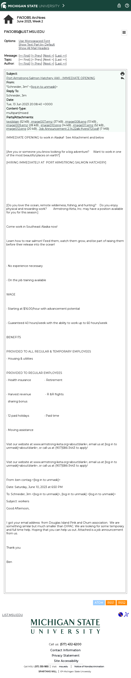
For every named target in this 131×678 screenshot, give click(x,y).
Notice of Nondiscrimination (89, 666)
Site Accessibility (66, 661)
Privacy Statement (66, 655)
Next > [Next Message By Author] (48, 63)
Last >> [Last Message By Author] (61, 63)
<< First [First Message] (24, 55)
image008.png (75, 121)
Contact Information (65, 650)
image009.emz (17, 125)
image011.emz (83, 125)
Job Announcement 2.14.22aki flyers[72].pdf (69, 129)
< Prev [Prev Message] (36, 55)
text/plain (12, 121)
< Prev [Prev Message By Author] (36, 63)
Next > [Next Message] (48, 55)
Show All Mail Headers (34, 48)
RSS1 (110, 602)
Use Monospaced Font (34, 41)
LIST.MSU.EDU (12, 615)
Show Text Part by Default (37, 44)
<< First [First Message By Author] (24, 63)
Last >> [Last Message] (61, 55)
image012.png (16, 129)
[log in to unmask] (43, 87)
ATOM (99, 602)
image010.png (51, 125)
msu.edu (63, 666)
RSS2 (121, 602)
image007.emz (42, 121)
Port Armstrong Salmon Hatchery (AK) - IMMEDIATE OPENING (50, 78)
